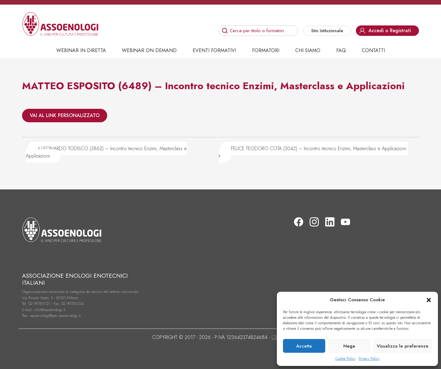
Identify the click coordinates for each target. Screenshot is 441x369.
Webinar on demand (149, 50)
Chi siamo (307, 50)
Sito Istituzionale (327, 31)
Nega (349, 346)
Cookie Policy (345, 358)
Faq (341, 50)
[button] (429, 300)
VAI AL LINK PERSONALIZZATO (65, 115)
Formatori (265, 50)
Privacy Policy (369, 358)
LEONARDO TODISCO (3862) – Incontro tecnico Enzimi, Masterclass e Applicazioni (106, 152)
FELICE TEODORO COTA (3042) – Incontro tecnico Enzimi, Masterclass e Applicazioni (313, 151)
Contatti (373, 50)
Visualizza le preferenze (402, 346)
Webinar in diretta (81, 50)
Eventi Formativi (214, 50)
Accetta (304, 346)
